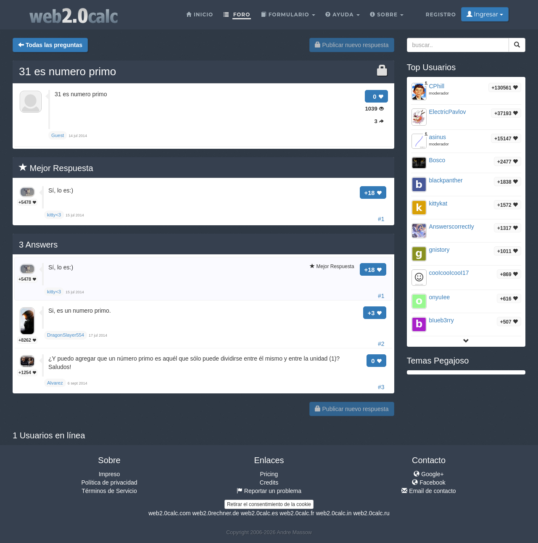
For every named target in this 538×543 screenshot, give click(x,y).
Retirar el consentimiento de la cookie (269, 504)
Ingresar (485, 14)
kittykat (438, 203)
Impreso (109, 474)
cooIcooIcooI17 (449, 272)
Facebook (428, 482)
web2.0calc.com (169, 513)
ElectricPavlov (447, 111)
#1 (381, 219)
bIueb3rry (441, 320)
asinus (437, 137)
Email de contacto (428, 491)
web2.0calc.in (334, 513)
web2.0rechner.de (215, 513)
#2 (381, 343)
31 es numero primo (67, 71)
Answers (38, 244)
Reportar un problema (269, 491)
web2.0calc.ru (371, 513)
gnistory (439, 249)
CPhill (437, 86)
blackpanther (446, 180)
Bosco (437, 160)
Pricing (269, 474)
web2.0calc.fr (297, 513)
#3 (381, 387)
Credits (269, 482)
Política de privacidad (109, 482)
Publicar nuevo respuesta (352, 45)
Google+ (428, 474)
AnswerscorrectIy (451, 226)
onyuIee (439, 297)
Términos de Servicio (109, 491)
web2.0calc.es (259, 513)
